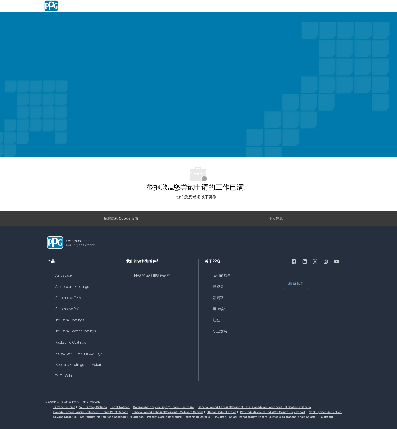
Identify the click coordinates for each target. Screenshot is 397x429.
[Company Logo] (51, 6)
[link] (84, 278)
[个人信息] (276, 220)
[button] (296, 283)
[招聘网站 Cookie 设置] (121, 220)
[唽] (315, 264)
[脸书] (294, 264)
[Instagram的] (326, 264)
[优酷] (336, 264)
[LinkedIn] (304, 264)
